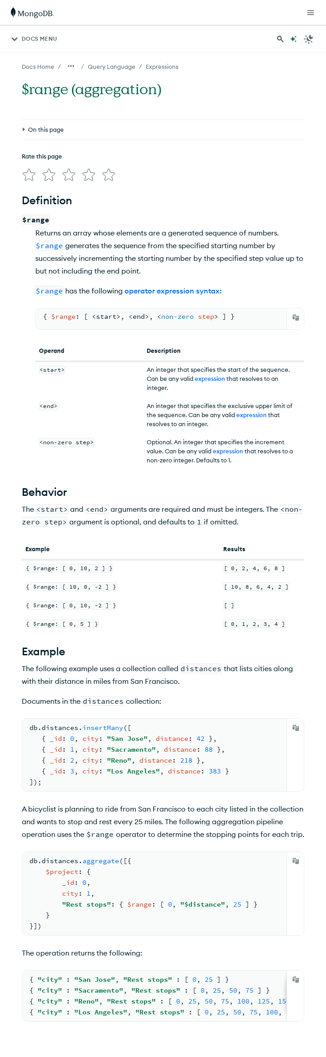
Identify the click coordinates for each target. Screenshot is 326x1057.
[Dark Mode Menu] (308, 39)
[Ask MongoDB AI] (293, 39)
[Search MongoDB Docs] (280, 39)
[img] (27, 173)
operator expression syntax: (173, 287)
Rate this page (42, 156)
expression (210, 375)
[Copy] (295, 313)
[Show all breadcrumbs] (71, 66)
